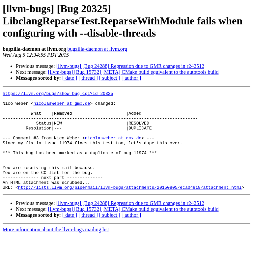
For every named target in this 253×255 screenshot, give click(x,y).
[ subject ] (109, 78)
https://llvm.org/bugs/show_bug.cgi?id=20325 (58, 94)
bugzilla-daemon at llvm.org (97, 49)
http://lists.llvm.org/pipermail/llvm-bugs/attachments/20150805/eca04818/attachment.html (130, 207)
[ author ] (131, 78)
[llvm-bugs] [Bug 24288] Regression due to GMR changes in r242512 (130, 66)
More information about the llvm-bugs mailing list (56, 249)
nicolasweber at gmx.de (62, 106)
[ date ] (69, 78)
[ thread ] (88, 78)
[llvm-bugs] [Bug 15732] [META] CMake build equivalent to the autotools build (133, 72)
